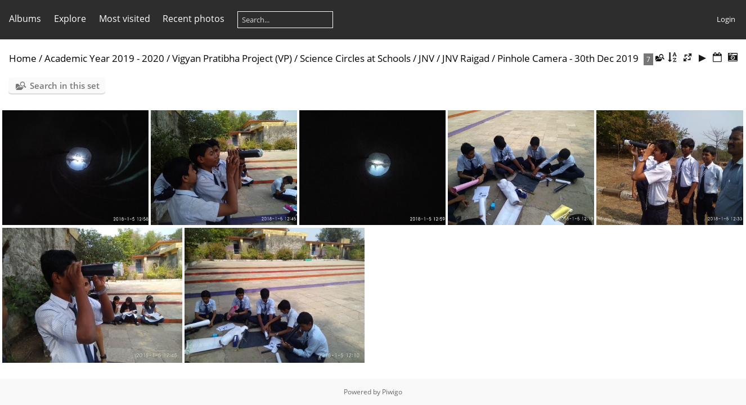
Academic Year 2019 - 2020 (104, 58)
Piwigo (392, 392)
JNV (426, 58)
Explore (70, 18)
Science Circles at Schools (355, 58)
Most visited (124, 18)
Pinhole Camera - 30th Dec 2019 (568, 58)
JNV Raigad (465, 58)
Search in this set (65, 85)
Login (726, 19)
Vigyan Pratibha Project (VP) (232, 58)
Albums (25, 18)
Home (23, 58)
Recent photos (193, 18)
